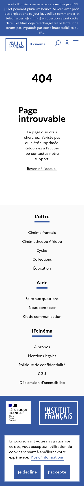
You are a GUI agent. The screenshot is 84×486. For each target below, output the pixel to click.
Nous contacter (42, 307)
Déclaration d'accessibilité (42, 382)
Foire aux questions (42, 298)
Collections (42, 259)
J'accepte (57, 472)
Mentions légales (42, 355)
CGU (42, 373)
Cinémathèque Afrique (42, 241)
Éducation (42, 268)
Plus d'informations (47, 457)
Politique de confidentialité (42, 364)
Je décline (27, 472)
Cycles (42, 250)
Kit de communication (42, 316)
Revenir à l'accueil (42, 168)
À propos (42, 346)
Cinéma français (42, 232)
